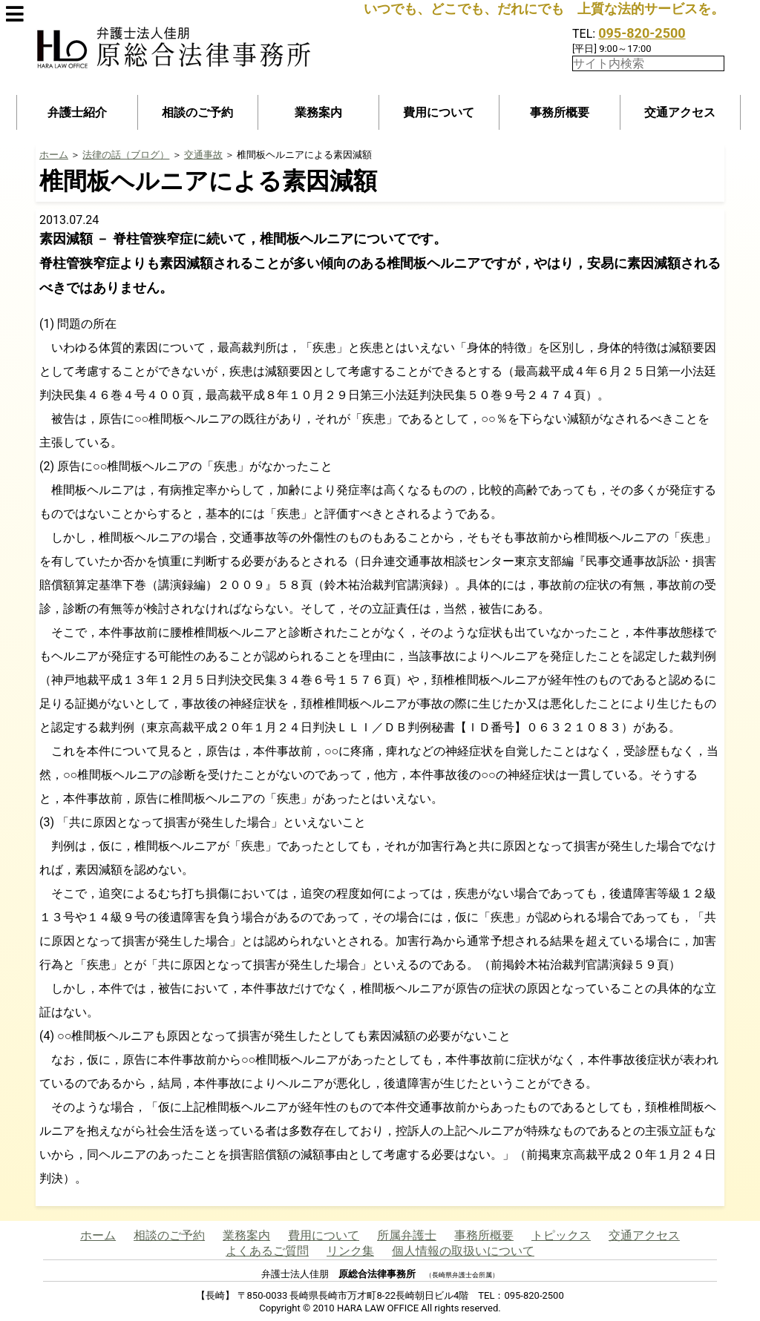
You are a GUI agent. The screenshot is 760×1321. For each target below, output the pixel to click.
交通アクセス (679, 112)
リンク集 (350, 1251)
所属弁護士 (406, 1235)
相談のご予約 (197, 112)
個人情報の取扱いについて (463, 1251)
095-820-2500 (641, 33)
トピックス (561, 1235)
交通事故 (203, 154)
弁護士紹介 (77, 112)
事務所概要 (559, 112)
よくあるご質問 (267, 1251)
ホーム (53, 154)
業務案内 (318, 112)
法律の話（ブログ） (125, 154)
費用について (438, 112)
